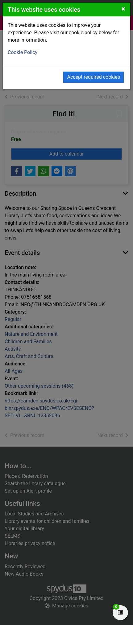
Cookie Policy (22, 52)
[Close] (123, 9)
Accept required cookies (93, 77)
